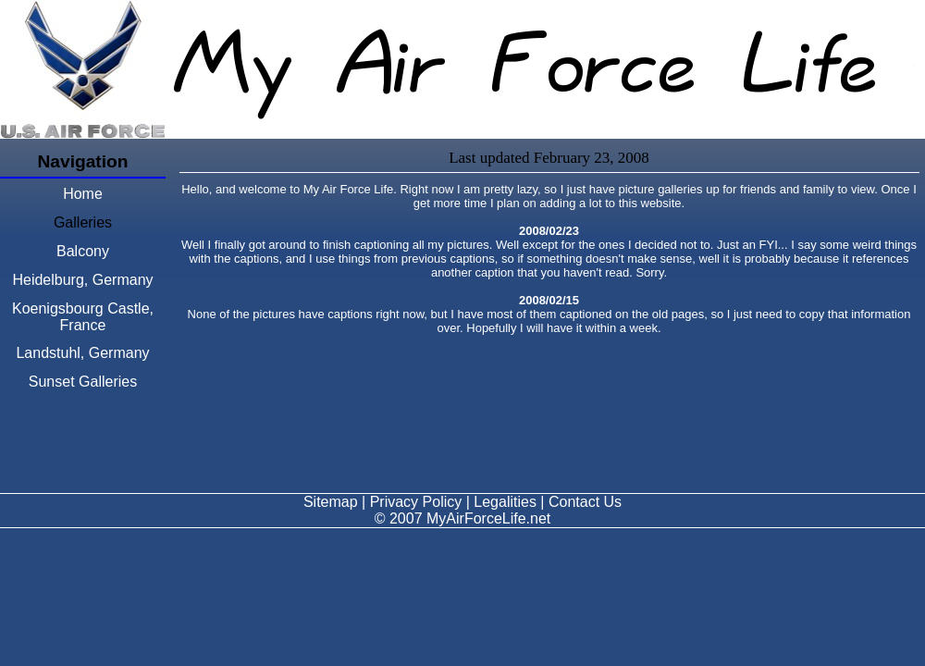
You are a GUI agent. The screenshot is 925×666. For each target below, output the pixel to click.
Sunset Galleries (83, 381)
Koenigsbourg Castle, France (83, 317)
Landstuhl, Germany (82, 353)
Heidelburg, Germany (82, 280)
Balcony (82, 251)
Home (83, 194)
